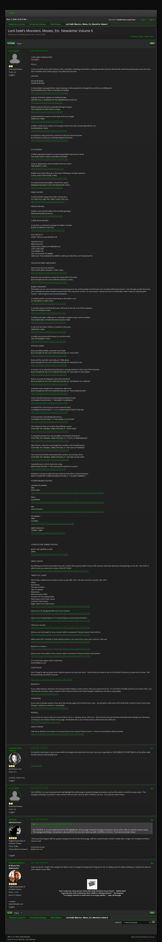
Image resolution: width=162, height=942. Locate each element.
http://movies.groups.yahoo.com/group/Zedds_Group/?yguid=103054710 (60, 570)
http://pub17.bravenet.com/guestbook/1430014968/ (51, 679)
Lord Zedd (14, 50)
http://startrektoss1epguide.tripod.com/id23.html (50, 440)
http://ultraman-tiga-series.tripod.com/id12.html (49, 412)
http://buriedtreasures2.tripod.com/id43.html (48, 322)
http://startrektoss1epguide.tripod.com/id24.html (50, 450)
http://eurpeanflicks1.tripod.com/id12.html (47, 168)
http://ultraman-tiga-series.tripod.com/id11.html (49, 402)
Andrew (13, 819)
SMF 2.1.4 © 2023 (13, 937)
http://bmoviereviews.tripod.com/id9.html (47, 111)
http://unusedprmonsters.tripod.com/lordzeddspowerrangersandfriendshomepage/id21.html (67, 511)
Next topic (149, 36)
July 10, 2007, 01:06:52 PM (39, 820)
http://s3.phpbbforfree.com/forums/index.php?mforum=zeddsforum (57, 734)
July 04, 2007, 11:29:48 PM (39, 748)
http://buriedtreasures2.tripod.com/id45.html (48, 341)
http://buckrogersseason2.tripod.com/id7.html (49, 355)
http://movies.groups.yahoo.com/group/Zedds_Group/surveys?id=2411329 (60, 620)
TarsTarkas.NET (36, 765)
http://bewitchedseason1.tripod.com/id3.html (48, 469)
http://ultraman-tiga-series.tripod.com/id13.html (49, 421)
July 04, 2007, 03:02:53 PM (39, 51)
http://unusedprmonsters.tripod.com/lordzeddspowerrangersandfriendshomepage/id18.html (67, 492)
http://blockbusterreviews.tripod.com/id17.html (49, 178)
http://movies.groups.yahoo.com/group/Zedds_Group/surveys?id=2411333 (60, 634)
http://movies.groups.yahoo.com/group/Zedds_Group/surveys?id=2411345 (60, 613)
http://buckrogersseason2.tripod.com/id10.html (49, 384)
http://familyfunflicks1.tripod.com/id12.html (47, 201)
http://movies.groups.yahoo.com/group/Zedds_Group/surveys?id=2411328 (60, 627)
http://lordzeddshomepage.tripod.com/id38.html (49, 708)
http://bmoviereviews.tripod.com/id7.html (47, 102)
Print (152, 44)
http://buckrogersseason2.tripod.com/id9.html (49, 374)
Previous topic (137, 36)
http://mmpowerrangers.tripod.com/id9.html (48, 533)
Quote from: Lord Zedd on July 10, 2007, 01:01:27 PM (53, 824)
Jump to (118, 922)
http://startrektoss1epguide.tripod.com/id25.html (50, 459)
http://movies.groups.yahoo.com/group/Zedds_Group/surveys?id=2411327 (60, 648)
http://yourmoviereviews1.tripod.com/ (45, 722)
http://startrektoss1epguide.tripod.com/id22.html (50, 431)
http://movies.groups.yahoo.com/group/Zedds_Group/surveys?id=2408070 (60, 641)
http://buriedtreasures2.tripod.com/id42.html (48, 313)
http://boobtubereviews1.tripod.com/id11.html (49, 282)
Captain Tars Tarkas (15, 749)
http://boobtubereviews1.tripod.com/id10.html (49, 272)
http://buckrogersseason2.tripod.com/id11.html (49, 393)
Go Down (11, 44)
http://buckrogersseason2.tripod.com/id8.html (49, 365)
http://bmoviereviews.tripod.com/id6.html (47, 216)
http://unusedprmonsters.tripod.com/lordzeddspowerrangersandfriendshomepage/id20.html (67, 502)
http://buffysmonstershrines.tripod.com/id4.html (49, 554)
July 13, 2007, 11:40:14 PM (39, 863)
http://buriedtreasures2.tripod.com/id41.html (48, 303)
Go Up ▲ (151, 937)
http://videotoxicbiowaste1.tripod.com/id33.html (49, 93)
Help (132, 937)
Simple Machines (24, 937)
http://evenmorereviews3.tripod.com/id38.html (49, 130)
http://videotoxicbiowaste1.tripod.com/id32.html (49, 159)
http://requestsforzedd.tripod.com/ (44, 693)
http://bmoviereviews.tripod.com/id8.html (47, 187)
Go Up (9, 913)
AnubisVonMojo (17, 862)
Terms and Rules (141, 937)
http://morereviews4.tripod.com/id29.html (47, 121)
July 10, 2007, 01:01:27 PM (39, 788)
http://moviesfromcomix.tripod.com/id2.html (48, 230)
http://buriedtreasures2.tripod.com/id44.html (48, 331)
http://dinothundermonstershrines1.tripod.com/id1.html (52, 523)
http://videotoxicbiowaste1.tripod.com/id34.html (49, 140)
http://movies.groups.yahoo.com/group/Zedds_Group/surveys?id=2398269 (60, 606)
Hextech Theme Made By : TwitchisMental (21, 939)
